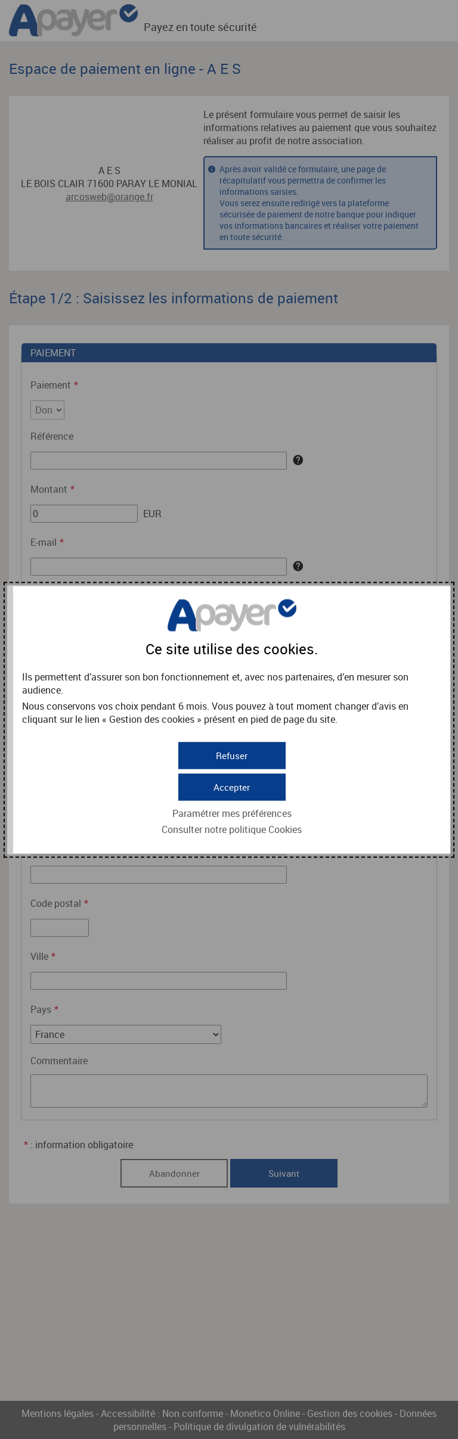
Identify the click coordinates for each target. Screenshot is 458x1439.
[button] (232, 785)
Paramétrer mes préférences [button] (232, 811)
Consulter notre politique (232, 827)
